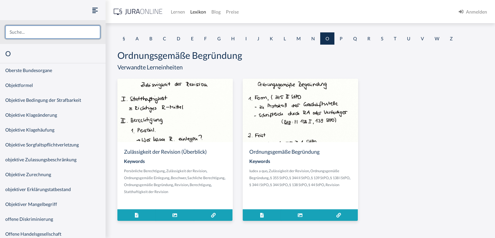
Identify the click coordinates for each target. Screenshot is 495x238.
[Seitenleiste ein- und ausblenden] (95, 10)
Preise (232, 12)
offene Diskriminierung (29, 219)
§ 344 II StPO (299, 178)
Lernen (178, 12)
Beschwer (178, 178)
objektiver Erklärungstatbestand (38, 189)
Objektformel (19, 85)
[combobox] (52, 32)
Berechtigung (200, 184)
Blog (216, 12)
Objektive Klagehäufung (29, 130)
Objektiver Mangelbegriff (31, 204)
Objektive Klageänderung (31, 115)
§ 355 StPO (279, 178)
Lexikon (198, 12)
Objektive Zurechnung (28, 174)
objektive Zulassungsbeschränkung (41, 159)
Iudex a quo (258, 171)
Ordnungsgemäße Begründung (148, 184)
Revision (181, 184)
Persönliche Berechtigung (144, 171)
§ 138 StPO (298, 184)
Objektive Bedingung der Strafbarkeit (43, 100)
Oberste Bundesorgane (28, 70)
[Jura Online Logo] (138, 11)
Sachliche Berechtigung (206, 178)
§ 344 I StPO (259, 184)
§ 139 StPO (320, 178)
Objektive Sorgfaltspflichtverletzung (42, 144)
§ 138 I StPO (340, 178)
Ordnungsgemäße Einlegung (147, 178)
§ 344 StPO (279, 184)
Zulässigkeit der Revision (186, 171)
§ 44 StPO (316, 184)
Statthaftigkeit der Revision (146, 191)
